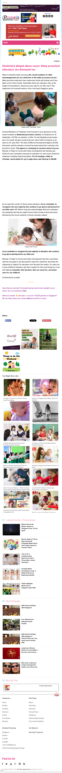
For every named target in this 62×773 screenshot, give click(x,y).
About (31, 702)
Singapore (5, 732)
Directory (5, 712)
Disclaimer (32, 715)
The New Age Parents (24, 769)
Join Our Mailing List (9, 745)
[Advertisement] (31, 183)
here (24, 291)
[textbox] (28, 2)
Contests (5, 709)
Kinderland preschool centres (29, 135)
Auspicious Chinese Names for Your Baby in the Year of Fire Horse (29, 650)
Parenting (32, 705)
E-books (5, 738)
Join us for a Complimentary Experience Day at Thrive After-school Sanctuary (28, 558)
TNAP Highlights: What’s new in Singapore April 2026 (28, 586)
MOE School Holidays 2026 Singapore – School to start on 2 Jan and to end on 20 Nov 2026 (29, 638)
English (57, 61)
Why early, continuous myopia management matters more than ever (29, 665)
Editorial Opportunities (36, 718)
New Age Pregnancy (36, 732)
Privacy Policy (33, 712)
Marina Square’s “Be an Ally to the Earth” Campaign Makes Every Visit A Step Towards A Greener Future (29, 543)
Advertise (32, 709)
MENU (31, 43)
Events (4, 715)
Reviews (5, 721)
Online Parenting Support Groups (13, 748)
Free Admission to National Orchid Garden (27, 621)
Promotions (6, 718)
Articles (4, 705)
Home (4, 702)
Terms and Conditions (36, 721)
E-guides (5, 742)
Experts (4, 735)
